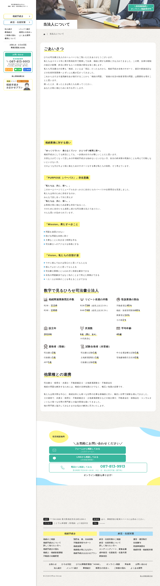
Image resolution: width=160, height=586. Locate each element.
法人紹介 (8, 29)
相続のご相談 (49, 537)
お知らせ (13, 45)
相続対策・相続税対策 (143, 547)
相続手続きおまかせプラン (85, 551)
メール (9, 69)
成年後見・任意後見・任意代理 (113, 550)
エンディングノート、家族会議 (113, 547)
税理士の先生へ (25, 32)
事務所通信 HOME (18, 47)
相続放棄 (77, 544)
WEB (27, 69)
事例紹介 (8, 32)
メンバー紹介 (24, 29)
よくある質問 (24, 35)
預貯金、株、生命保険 (83, 537)
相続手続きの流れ (51, 547)
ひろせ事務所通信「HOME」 (89, 562)
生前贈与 (137, 540)
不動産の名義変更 (51, 553)
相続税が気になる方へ (83, 547)
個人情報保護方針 (18, 76)
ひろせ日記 (22, 45)
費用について (10, 38)
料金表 (128, 562)
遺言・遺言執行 (140, 537)
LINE (18, 69)
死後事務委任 (139, 544)
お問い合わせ (18, 55)
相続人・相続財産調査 (53, 550)
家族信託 (103, 553)
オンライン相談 (113, 562)
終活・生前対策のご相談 (110, 537)
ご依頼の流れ (10, 35)
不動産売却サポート (82, 540)
